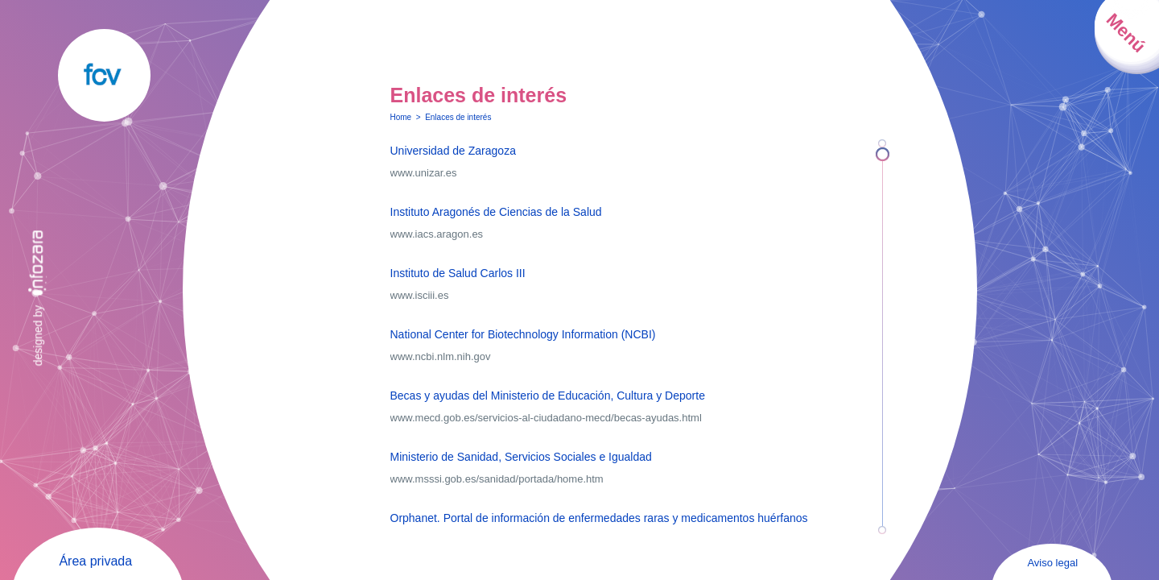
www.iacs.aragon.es (437, 234)
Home (401, 117)
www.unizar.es (423, 173)
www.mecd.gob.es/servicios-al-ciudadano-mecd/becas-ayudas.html (546, 418)
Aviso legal (1052, 563)
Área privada (95, 561)
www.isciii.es (419, 295)
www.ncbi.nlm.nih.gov (440, 356)
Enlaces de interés (458, 117)
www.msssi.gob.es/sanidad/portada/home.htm (497, 479)
